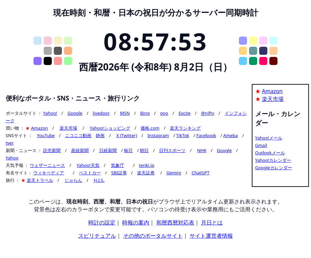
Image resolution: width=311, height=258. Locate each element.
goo (164, 113)
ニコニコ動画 (78, 135)
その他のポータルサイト (153, 235)
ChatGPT (200, 173)
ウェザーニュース (47, 165)
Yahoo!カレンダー (273, 160)
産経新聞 (80, 150)
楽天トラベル (40, 180)
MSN (125, 113)
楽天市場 (68, 128)
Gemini (173, 173)
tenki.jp (146, 165)
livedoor (101, 113)
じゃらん (73, 180)
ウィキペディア (48, 173)
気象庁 (117, 165)
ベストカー (90, 173)
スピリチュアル (97, 235)
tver (10, 143)
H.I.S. (99, 180)
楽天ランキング (185, 128)
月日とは (212, 222)
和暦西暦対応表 (175, 222)
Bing (145, 113)
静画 (100, 135)
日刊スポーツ (172, 150)
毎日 (128, 150)
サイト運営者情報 (211, 235)
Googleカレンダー (273, 168)
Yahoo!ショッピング (110, 128)
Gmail (261, 145)
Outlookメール (270, 153)
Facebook (206, 135)
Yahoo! (50, 113)
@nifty (207, 113)
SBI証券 (119, 173)
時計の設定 (101, 222)
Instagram (158, 135)
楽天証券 (146, 173)
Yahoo (12, 158)
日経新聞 (108, 150)
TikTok (182, 135)
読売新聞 (52, 150)
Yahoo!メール (268, 138)
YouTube (46, 135)
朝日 (144, 150)
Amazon (39, 128)
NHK (201, 150)
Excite (185, 113)
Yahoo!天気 (87, 165)
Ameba (230, 135)
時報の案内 (135, 222)
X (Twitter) (126, 135)
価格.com (149, 128)
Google (74, 113)
